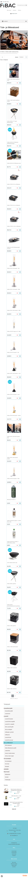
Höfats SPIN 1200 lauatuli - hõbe (14, 310)
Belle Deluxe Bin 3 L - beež (16, 795)
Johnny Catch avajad (9, 755)
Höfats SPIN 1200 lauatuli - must (13, 373)
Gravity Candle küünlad (10, 753)
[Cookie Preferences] (2, 876)
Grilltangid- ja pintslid (9, 732)
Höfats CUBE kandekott (12, 667)
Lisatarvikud (7, 750)
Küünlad (6, 777)
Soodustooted (14, 852)
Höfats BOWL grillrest (11, 583)
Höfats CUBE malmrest (12, 688)
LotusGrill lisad (8, 737)
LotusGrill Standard (9, 718)
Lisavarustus (7, 713)
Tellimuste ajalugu (14, 863)
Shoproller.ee (25, 875)
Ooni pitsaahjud (7, 758)
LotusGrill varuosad (9, 740)
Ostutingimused (14, 842)
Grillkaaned (7, 734)
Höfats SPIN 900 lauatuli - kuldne (14, 415)
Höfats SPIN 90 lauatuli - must (13, 394)
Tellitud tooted (14, 865)
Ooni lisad (7, 763)
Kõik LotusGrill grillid (9, 726)
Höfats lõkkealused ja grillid (10, 748)
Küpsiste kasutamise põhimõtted (14, 844)
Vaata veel (14, 808)
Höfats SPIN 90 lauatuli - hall (13, 352)
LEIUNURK (6, 769)
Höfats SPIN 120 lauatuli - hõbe (13, 289)
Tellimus (19, 10)
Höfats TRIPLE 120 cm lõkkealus (14, 226)
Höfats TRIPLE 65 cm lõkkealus (13, 184)
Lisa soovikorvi (17, 83)
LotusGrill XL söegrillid (9, 724)
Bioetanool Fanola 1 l (11, 499)
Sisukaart (14, 855)
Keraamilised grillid (8, 708)
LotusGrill (6, 716)
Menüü (6, 21)
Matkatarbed (7, 774)
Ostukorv (14, 13)
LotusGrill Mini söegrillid (10, 721)
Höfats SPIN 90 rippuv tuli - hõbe (14, 331)
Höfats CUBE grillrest (11, 625)
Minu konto (9, 10)
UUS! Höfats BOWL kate (12, 562)
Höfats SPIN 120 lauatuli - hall (13, 268)
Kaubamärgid (14, 851)
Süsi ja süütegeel (8, 729)
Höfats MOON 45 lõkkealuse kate (14, 163)
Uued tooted (14, 854)
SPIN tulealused (8, 745)
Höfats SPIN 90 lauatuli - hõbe (13, 478)
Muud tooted (6, 771)
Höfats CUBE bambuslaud (12, 646)
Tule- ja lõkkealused (8, 742)
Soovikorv (14, 866)
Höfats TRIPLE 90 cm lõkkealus (13, 205)
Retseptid (7, 766)
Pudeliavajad (7, 779)
